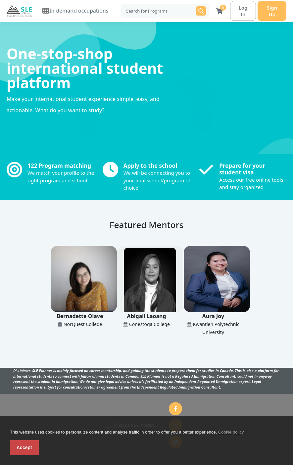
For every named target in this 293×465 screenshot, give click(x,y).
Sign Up (271, 11)
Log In (239, 11)
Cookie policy (231, 432)
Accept (24, 447)
